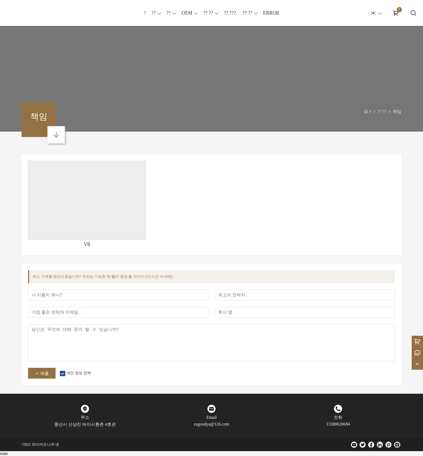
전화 (338, 417)
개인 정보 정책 (78, 373)
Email (211, 417)
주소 (85, 417)
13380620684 (338, 424)
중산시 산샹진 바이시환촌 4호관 (85, 424)
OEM (187, 13)
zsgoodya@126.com (211, 424)
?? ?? (208, 13)
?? (153, 13)
